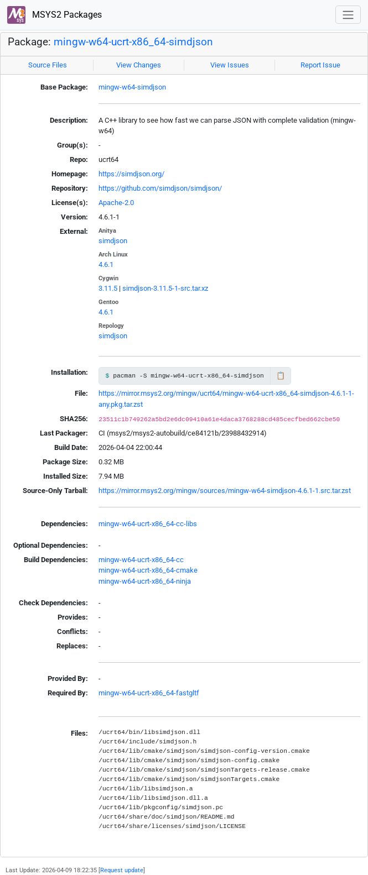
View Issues (229, 65)
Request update (121, 870)
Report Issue (320, 65)
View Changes (138, 65)
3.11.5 (108, 288)
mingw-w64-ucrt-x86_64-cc (141, 560)
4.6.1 (106, 264)
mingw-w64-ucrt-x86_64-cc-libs (148, 524)
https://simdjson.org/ (131, 174)
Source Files (47, 65)
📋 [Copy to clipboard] (280, 375)
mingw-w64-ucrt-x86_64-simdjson (133, 42)
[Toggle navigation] (348, 15)
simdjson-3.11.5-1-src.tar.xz (165, 288)
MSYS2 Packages (54, 15)
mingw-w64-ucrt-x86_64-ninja (145, 581)
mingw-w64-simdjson (132, 87)
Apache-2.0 (116, 202)
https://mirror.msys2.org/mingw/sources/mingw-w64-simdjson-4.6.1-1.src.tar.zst (225, 490)
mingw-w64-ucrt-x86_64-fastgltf (149, 693)
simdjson (113, 241)
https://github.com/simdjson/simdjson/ (160, 188)
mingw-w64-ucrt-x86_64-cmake (148, 570)
